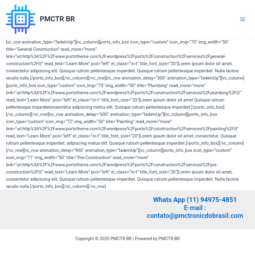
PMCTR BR (57, 19)
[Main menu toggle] (242, 19)
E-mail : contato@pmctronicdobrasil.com (195, 211)
